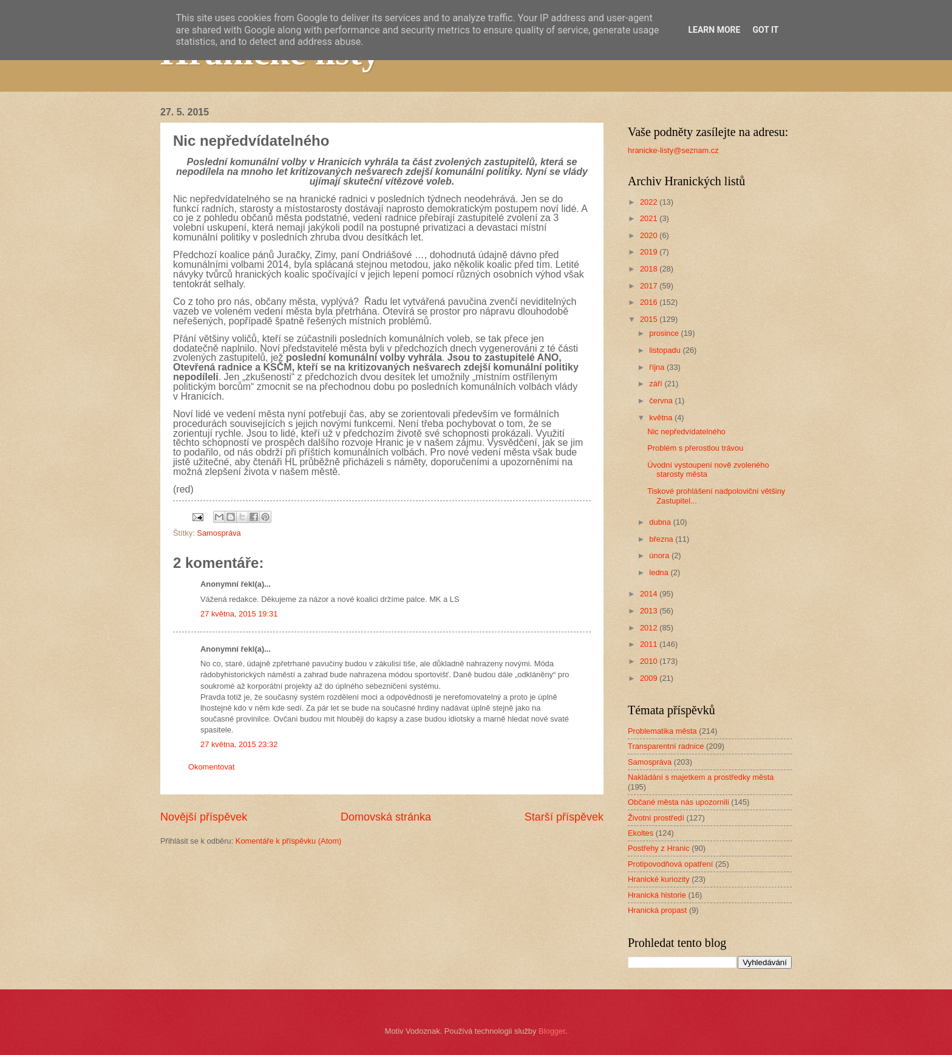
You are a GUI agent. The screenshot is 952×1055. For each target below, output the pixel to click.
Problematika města (662, 731)
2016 (649, 302)
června (662, 400)
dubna (661, 522)
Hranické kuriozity (659, 879)
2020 (649, 235)
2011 (649, 644)
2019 (649, 251)
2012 (649, 627)
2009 (649, 678)
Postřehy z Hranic (659, 848)
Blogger (552, 1031)
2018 (649, 268)
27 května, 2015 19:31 (238, 613)
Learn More (714, 30)
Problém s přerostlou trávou (695, 447)
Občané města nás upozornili (678, 802)
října (658, 367)
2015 (649, 319)
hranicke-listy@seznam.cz (673, 150)
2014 (649, 593)
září (656, 383)
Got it (765, 30)
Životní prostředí (656, 817)
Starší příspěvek (564, 817)
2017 (649, 285)
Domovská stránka (386, 817)
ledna (659, 572)
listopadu (665, 350)
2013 (649, 610)
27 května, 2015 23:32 (238, 744)
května (662, 417)
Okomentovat (211, 766)
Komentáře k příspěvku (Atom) (289, 840)
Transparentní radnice (666, 746)
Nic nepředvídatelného (686, 431)
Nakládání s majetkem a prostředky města (700, 777)
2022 (649, 202)
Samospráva (218, 533)
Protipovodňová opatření (670, 864)
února (660, 555)
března (662, 539)
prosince (665, 333)
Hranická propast (657, 910)
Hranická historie (657, 895)
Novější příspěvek (203, 817)
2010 (649, 661)
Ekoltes (640, 833)
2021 (649, 218)
